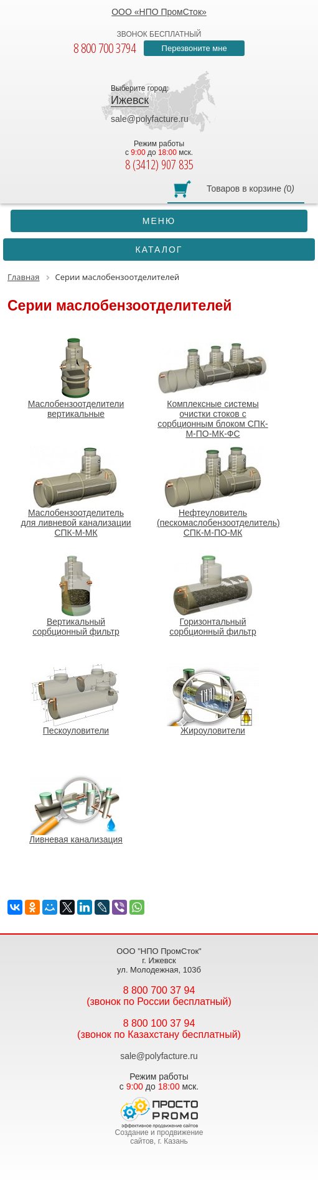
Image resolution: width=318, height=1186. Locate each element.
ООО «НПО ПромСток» (159, 12)
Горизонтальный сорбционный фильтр (213, 595)
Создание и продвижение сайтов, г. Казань (159, 1137)
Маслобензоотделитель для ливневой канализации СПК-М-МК (76, 492)
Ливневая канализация (76, 808)
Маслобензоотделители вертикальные (76, 378)
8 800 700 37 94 (159, 990)
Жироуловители (213, 699)
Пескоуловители (76, 699)
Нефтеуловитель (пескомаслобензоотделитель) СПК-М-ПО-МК (218, 492)
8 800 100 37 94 (159, 1023)
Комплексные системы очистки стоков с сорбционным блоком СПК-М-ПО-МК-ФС (213, 388)
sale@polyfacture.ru (150, 119)
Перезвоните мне (194, 48)
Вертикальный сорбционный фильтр (76, 595)
